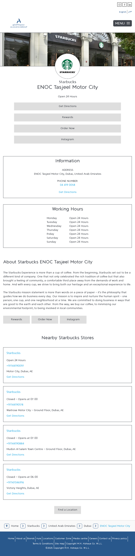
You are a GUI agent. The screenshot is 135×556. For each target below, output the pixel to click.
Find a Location (67, 511)
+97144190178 (15, 406)
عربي (130, 11)
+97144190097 (15, 367)
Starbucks (13, 354)
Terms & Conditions (43, 544)
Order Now (44, 128)
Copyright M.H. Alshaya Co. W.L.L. (84, 544)
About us (20, 539)
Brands (30, 539)
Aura (38, 539)
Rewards (43, 117)
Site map (59, 544)
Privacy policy (119, 539)
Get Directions (45, 105)
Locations (48, 539)
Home (11, 539)
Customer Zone (63, 539)
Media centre (80, 539)
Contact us (104, 539)
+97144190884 (15, 444)
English (122, 12)
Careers (93, 539)
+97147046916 (15, 483)
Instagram (44, 139)
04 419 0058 (67, 186)
